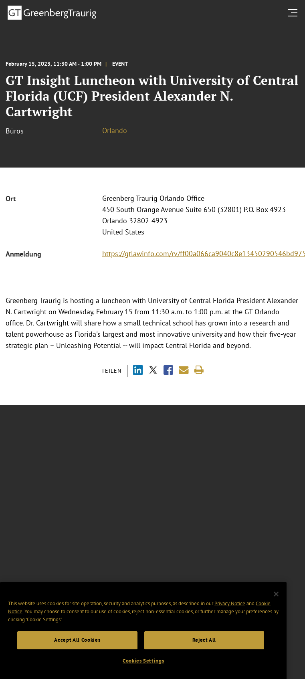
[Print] (199, 370)
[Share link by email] (184, 370)
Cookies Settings (143, 670)
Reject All (204, 649)
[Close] (276, 603)
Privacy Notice (229, 612)
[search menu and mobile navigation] (294, 12)
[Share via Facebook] (168, 371)
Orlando (114, 130)
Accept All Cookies (77, 649)
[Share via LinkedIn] (138, 371)
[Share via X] (153, 371)
